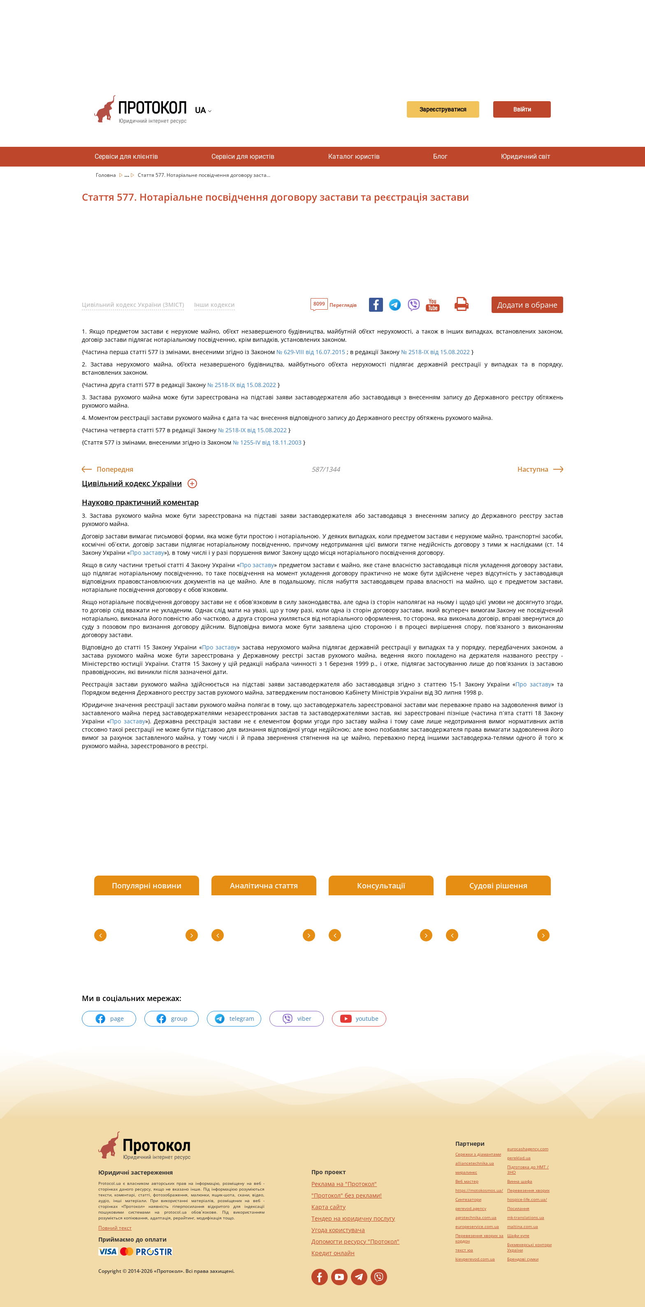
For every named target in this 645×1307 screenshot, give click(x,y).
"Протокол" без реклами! (346, 1195)
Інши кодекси (214, 304)
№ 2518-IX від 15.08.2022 (435, 352)
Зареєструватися (443, 109)
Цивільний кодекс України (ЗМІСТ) (133, 304)
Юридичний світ (525, 156)
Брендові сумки (522, 1259)
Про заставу (147, 552)
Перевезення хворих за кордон (479, 1238)
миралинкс (466, 1172)
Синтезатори (468, 1199)
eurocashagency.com (527, 1149)
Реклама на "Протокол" (344, 1184)
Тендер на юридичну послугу (353, 1218)
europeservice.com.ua (477, 1226)
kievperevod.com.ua (475, 1259)
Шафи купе (518, 1235)
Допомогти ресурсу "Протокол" (355, 1241)
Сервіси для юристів (242, 156)
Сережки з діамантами (478, 1154)
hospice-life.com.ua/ (527, 1199)
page (109, 1018)
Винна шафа (519, 1181)
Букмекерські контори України (529, 1247)
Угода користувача (338, 1230)
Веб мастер (466, 1181)
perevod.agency (470, 1208)
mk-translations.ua (525, 1217)
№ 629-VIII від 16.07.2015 (310, 352)
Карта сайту (328, 1207)
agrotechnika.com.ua (476, 1217)
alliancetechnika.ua (474, 1163)
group (171, 1018)
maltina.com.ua (522, 1226)
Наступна (532, 469)
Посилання (518, 1208)
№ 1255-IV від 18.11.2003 (267, 442)
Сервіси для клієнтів (126, 156)
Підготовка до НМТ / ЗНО (528, 1169)
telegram (234, 1018)
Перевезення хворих (528, 1190)
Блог (440, 156)
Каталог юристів (354, 156)
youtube (359, 1018)
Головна (106, 174)
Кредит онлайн (333, 1253)
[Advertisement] (322, 41)
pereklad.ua (519, 1158)
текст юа (464, 1250)
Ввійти (522, 109)
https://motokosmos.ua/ (479, 1190)
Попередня (115, 469)
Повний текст (115, 1227)
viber (296, 1018)
